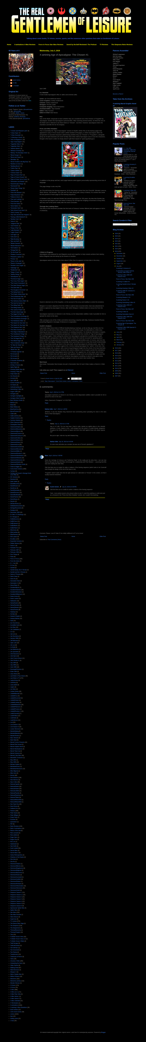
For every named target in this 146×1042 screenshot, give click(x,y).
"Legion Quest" (14, 232)
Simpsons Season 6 (16, 906)
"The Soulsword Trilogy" (17, 336)
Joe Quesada (14, 651)
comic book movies (15, 1012)
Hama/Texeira (14, 609)
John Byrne (13, 656)
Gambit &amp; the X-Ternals (18, 570)
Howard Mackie (14, 618)
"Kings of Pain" (14, 228)
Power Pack (13, 817)
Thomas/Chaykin (15, 932)
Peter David (13, 813)
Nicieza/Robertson (15, 795)
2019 (116, 251)
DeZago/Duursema (15, 508)
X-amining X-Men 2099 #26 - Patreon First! (124, 317)
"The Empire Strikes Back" (18, 294)
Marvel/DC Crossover (16, 757)
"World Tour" (14, 349)
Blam (46, 455)
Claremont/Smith (15, 462)
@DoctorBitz (17, 111)
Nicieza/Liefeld (14, 791)
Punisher (12, 819)
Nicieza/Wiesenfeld (15, 802)
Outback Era (14, 808)
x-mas (12, 1020)
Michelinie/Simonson (16, 768)
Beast (12, 405)
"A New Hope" (14, 133)
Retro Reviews (14, 826)
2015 (116, 355)
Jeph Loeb (13, 643)
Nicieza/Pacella (14, 793)
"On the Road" (14, 252)
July (117, 266)
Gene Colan (13, 576)
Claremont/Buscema (16, 429)
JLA (11, 631)
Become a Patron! (118, 94)
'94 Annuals (13, 356)
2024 (116, 238)
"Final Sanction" (15, 201)
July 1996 (13, 665)
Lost (11, 722)
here (29, 100)
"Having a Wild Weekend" (17, 217)
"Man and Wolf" (14, 241)
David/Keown (14, 486)
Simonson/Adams (15, 863)
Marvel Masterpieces (16, 749)
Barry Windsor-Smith (16, 400)
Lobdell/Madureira (15, 704)
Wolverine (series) (15, 981)
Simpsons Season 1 (16, 892)
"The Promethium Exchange (18, 316)
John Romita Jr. (14, 660)
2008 (116, 373)
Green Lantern (14, 598)
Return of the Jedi (15, 830)
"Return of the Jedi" (16, 261)
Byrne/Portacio (14, 411)
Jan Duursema (14, 636)
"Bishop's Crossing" (16, 150)
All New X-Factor (15, 365)
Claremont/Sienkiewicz (16, 455)
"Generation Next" (15, 208)
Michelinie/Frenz (15, 766)
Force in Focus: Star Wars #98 (125, 295)
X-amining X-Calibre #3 (123, 281)
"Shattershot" (14, 270)
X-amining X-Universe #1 (123, 268)
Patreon (70, 370)
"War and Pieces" (15, 347)
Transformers (14, 954)
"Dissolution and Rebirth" (17, 181)
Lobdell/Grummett (15, 698)
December (119, 253)
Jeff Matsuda (14, 640)
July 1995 (13, 662)
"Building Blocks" (15, 166)
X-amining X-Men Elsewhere (18, 1007)
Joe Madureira (14, 649)
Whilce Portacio (14, 976)
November (119, 256)
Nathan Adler (49, 409)
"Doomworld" (14, 186)
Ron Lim (12, 841)
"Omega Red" (14, 250)
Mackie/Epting (14, 731)
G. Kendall (16, 85)
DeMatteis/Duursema (16, 506)
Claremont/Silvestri (15, 458)
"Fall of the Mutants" (16, 192)
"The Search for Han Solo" (18, 323)
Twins (12, 959)
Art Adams (13, 385)
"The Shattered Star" (16, 327)
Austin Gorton (54, 487)
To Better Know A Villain (17, 941)
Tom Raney (13, 952)
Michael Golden (14, 764)
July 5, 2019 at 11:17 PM (57, 392)
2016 (116, 353)
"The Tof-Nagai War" (16, 338)
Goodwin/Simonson (16, 592)
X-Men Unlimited (15, 1000)
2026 (116, 233)
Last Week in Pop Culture (17, 676)
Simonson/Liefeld (15, 879)
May (117, 335)
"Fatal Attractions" (15, 195)
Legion (12, 687)
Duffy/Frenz (13, 521)
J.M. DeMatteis (14, 629)
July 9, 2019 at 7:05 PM (55, 455)
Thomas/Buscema (15, 930)
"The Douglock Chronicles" (18, 290)
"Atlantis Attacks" (15, 148)
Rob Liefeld (13, 835)
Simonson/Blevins (15, 866)
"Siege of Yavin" (15, 272)
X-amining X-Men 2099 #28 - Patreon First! (124, 275)
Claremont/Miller (15, 451)
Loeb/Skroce (14, 720)
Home (9, 44)
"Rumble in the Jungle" (16, 265)
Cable (12, 413)
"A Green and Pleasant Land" (18, 131)
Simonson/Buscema (16, 872)
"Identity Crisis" (14, 219)
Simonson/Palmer (15, 881)
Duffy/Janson (14, 523)
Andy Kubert (14, 374)
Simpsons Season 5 (16, 903)
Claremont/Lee (14, 444)
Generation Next (15, 581)
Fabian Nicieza (14, 543)
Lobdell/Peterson (15, 707)
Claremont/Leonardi (16, 446)
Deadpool (13, 510)
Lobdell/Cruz (14, 696)
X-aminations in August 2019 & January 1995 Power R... (125, 271)
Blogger (103, 1032)
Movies (12, 775)
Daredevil (13, 479)
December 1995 (15, 512)
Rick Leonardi (14, 833)
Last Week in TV (15, 678)
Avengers (13, 393)
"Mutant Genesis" (15, 243)
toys (11, 1016)
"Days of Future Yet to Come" (18, 179)
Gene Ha (13, 578)
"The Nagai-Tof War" (16, 314)
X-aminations (74, 381)
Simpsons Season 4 (16, 901)
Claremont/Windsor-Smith (17, 464)
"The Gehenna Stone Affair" (18, 301)
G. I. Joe (12, 563)
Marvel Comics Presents (17, 742)
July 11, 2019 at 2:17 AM (62, 423)
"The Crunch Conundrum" (17, 283)
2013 (116, 361)
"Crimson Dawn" (15, 173)
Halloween (13, 601)
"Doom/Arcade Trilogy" (16, 184)
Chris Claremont (15, 422)
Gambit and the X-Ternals (17, 572)
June (118, 332)
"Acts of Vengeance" (16, 139)
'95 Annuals (13, 358)
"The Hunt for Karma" (16, 303)
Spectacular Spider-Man (17, 908)
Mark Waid (13, 740)
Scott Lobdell (14, 848)
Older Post (103, 373)
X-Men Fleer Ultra (15, 994)
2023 (116, 241)
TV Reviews (104, 44)
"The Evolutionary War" (17, 296)
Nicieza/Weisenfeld (15, 799)
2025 (116, 236)
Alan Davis (13, 363)
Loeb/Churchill (14, 713)
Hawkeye (13, 612)
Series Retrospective (16, 855)
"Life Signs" (13, 234)
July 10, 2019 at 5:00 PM (69, 487)
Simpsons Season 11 (16, 894)
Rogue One (13, 839)
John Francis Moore (16, 658)
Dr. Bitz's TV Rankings (16, 514)
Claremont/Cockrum (16, 433)
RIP (11, 824)
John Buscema (14, 654)
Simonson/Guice (15, 875)
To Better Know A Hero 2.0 (18, 939)
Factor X (12, 545)
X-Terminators (14, 1003)
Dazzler (12, 501)
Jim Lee (12, 645)
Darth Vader (13, 481)
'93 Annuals (13, 354)
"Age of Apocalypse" (50, 381)
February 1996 (14, 552)
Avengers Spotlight (15, 396)
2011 (116, 366)
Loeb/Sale (13, 718)
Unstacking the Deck (16, 963)
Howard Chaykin (15, 616)
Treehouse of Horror (16, 956)
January (118, 345)
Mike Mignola (14, 771)
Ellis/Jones (13, 530)
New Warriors (14, 779)
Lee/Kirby (13, 682)
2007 (116, 376)
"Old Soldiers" (14, 248)
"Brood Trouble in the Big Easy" (19, 161)
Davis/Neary (13, 499)
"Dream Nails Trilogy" (16, 188)
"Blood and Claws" (15, 157)
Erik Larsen (13, 536)
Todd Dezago (14, 943)
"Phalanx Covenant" (16, 254)
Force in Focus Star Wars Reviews (51, 44)
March (118, 340)
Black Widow (14, 407)
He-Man (12, 614)
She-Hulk (13, 859)
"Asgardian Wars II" (16, 144)
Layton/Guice (14, 680)
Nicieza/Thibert (14, 797)
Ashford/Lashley (15, 387)
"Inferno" (12, 221)
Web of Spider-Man (16, 974)
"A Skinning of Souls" (16, 137)
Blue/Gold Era (14, 409)
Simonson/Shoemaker (16, 886)
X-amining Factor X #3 (122, 300)
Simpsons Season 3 (16, 899)
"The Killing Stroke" (16, 307)
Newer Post (43, 373)
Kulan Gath (13, 671)
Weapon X (13, 972)
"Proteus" (13, 259)
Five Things (13, 554)
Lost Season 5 (14, 724)
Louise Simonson (15, 729)
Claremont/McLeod (15, 449)
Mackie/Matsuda (15, 733)
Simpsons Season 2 (16, 897)
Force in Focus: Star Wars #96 (125, 321)
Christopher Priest (15, 424)
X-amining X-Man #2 (122, 311)
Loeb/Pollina (14, 715)
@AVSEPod (26, 118)
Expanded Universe (16, 541)
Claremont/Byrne (15, 431)
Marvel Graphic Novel (16, 746)
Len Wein (13, 689)
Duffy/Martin (13, 525)
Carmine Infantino (15, 420)
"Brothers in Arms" (15, 164)
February (119, 342)
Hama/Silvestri (14, 607)
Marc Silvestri (14, 738)
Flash (11, 556)
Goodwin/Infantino (15, 590)
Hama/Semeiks (14, 605)
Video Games (14, 965)
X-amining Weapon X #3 (123, 297)
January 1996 (14, 638)
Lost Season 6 (14, 727)
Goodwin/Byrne (14, 587)
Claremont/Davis (15, 440)
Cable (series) (14, 416)
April (117, 337)
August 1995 (14, 391)
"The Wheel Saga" (15, 340)
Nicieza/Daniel (14, 786)
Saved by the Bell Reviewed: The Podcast (82, 44)
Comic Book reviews (61, 381)
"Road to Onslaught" (16, 263)
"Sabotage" (13, 268)
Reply (46, 403)
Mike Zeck (13, 773)
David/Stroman (14, 492)
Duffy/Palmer (14, 528)
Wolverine (13, 978)
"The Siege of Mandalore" (17, 332)
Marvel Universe (15, 753)
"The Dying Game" (15, 292)
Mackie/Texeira (14, 735)
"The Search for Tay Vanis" (18, 325)
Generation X (14, 583)
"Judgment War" (15, 223)
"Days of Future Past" (16, 175)
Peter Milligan (14, 815)
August (118, 263)
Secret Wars (14, 850)
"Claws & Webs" (15, 170)
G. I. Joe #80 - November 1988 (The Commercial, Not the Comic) (129, 150)
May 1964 (13, 760)
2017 (116, 350)
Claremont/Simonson (16, 460)
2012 (116, 363)
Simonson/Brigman (15, 870)
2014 (116, 358)
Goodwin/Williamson (16, 594)
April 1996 (13, 380)
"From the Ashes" (15, 203)
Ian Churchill (14, 623)
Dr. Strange (13, 517)
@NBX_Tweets (20, 113)
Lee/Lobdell (13, 685)
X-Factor (12, 985)
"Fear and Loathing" (16, 199)
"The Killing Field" (15, 305)
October (118, 258)
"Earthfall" (13, 190)
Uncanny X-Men (15, 961)
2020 (116, 248)
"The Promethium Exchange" (18, 318)
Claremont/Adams (15, 427)
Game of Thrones (15, 574)
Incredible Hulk (14, 625)
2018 (116, 348)
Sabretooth (13, 844)
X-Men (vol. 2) (14, 992)
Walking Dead (14, 967)
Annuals (12, 378)
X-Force (12, 987)
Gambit (12, 567)
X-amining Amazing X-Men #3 (124, 288)
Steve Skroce (14, 917)
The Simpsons (14, 925)
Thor (11, 934)
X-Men (80, 381)
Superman (13, 919)
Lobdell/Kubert (14, 700)
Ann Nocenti (13, 376)
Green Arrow (14, 596)
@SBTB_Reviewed (19, 116)
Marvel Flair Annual (16, 744)
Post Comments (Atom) (54, 539)
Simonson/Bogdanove (16, 868)
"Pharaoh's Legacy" (16, 256)
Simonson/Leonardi (16, 877)
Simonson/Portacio (15, 883)
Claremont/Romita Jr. (16, 453)
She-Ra (12, 861)
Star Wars (13, 912)
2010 (116, 368)
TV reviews (13, 921)
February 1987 (14, 550)
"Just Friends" (14, 225)
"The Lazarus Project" (16, 309)
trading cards (14, 1018)
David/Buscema (14, 483)
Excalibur (13, 539)
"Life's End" (13, 237)
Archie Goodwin (15, 382)
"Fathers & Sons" (15, 197)
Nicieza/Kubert (14, 788)
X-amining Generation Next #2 (125, 314)
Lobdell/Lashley (14, 702)
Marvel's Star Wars (15, 755)
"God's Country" (15, 212)
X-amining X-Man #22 (129, 190)
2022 (116, 243)
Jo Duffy (12, 647)
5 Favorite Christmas (16, 360)
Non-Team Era (14, 804)
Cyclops (12, 471)
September (119, 261)
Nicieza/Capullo (14, 784)
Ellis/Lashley (14, 532)
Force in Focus (14, 559)
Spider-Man (13, 910)
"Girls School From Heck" (17, 210)
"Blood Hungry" (14, 155)
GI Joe (12, 565)
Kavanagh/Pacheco (16, 669)
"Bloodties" (13, 159)
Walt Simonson (14, 970)
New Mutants (14, 777)
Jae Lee (12, 634)
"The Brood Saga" (15, 279)
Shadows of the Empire (17, 857)
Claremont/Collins (15, 438)
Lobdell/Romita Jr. (15, 711)
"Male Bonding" (14, 239)
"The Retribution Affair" (16, 321)
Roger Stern (13, 837)
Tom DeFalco (14, 947)
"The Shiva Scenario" (16, 329)
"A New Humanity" (15, 135)
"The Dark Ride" (15, 287)
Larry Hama (13, 674)
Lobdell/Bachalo (15, 693)
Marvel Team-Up (15, 751)
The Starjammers (15, 928)
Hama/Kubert (14, 603)
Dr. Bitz (15, 83)
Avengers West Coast (16, 398)
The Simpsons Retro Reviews (122, 44)
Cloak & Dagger (15, 466)
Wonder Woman (15, 983)
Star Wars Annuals (15, 914)
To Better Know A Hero (16, 936)
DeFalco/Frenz (14, 503)
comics (69, 381)
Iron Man (12, 627)
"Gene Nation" (14, 206)
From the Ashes (14, 561)
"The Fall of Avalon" (16, 298)
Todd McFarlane (15, 945)
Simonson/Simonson (16, 888)
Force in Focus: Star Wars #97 (125, 309)
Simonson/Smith (15, 890)
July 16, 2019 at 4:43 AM (66, 441)
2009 (116, 371)
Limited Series (14, 691)
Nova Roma (13, 806)
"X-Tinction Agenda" (16, 352)
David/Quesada (14, 490)
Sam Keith (13, 846)
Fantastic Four (14, 547)
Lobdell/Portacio (15, 709)
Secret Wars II (14, 852)
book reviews (14, 1009)
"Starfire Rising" (14, 274)
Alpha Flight (13, 367)
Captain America (15, 418)
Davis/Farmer (14, 497)
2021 (116, 246)
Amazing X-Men (15, 371)
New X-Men (13, 782)
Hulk (11, 620)
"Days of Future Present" (17, 177)
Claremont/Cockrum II (16, 435)
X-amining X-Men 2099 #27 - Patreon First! (124, 305)
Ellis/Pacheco (14, 534)
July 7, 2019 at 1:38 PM (60, 409)
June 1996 (13, 667)
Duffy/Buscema (14, 519)
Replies (49, 420)
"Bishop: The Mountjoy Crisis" (19, 153)
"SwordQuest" (14, 276)
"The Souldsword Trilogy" (17, 334)
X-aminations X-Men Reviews (24, 44)
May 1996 (13, 762)
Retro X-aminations (16, 828)
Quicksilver (13, 822)
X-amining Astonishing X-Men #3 (125, 302)
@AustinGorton (27, 109)
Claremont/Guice (15, 442)
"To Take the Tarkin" (16, 345)
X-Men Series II (14, 998)
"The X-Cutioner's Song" (17, 343)
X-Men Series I (14, 996)
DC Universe (14, 477)
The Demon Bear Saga (17, 923)
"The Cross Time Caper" (17, 281)
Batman (12, 402)
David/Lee (13, 488)
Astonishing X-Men (15, 389)
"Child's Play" (14, 168)
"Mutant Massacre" (15, 245)
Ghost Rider (13, 585)
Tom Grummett (14, 950)
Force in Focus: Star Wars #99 (125, 279)
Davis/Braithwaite (15, 494)
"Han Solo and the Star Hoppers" (19, 214)
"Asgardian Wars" (15, 146)
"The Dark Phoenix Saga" (17, 285)
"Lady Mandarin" (15, 230)
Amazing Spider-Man (16, 369)
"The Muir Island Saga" (17, 312)
